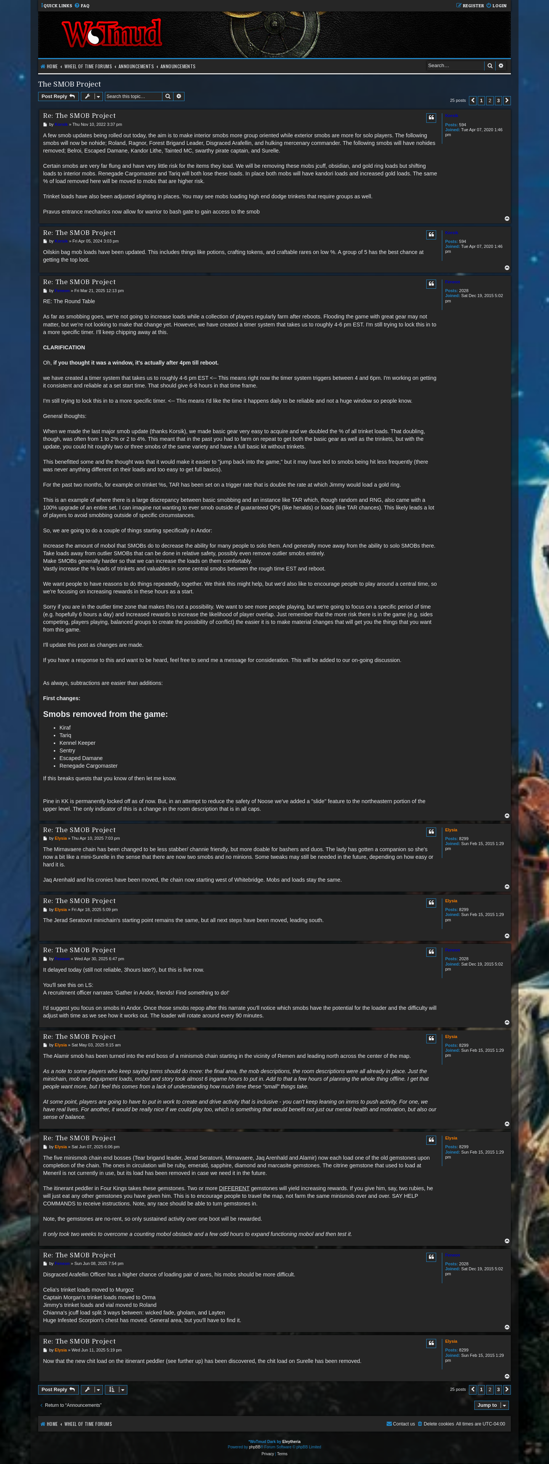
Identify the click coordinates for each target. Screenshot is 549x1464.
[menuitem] (82, 6)
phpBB (254, 1447)
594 (462, 124)
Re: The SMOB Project (79, 115)
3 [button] (498, 100)
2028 (463, 290)
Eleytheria (291, 1442)
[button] (473, 100)
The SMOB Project (69, 84)
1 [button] (481, 100)
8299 (463, 838)
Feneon (452, 282)
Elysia (451, 830)
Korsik (451, 115)
